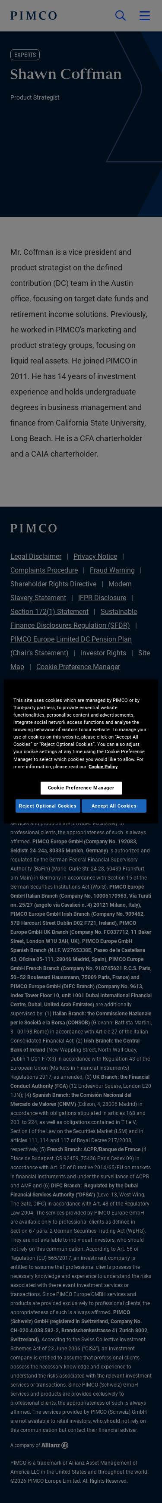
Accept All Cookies (114, 805)
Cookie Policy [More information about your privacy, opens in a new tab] (103, 766)
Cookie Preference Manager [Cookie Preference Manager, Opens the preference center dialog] (81, 787)
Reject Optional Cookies (47, 805)
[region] (81, 751)
